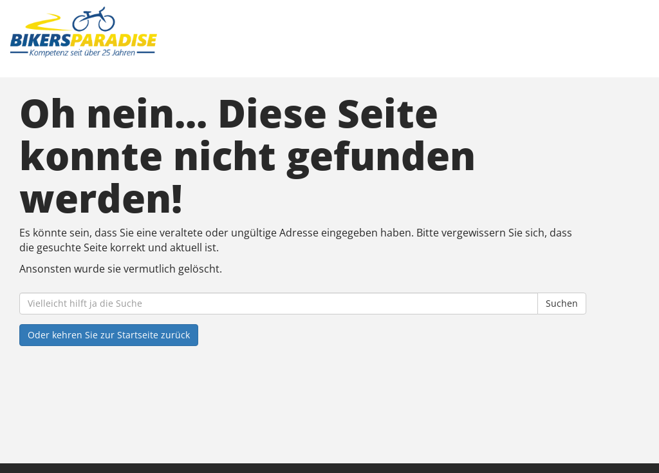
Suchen (562, 303)
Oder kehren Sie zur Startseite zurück (109, 335)
